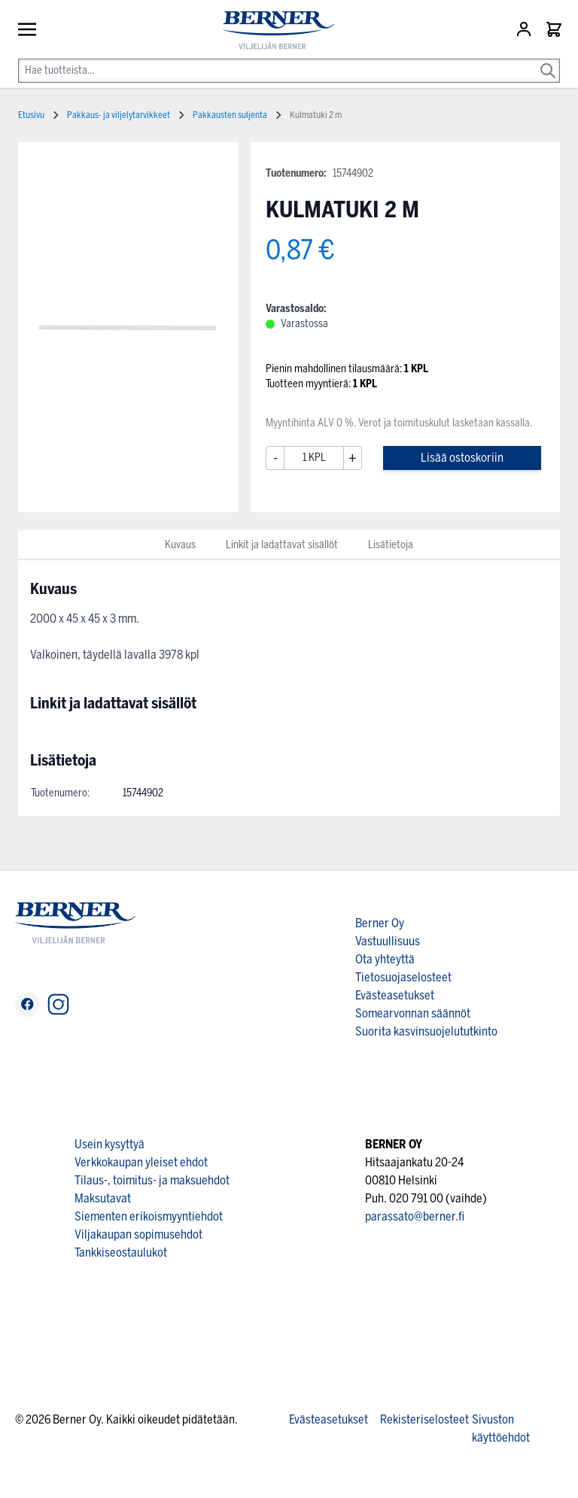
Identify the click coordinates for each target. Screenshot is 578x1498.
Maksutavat (103, 1198)
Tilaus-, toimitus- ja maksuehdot (152, 1180)
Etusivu (31, 115)
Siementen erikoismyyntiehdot (149, 1216)
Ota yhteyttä (385, 959)
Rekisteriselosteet (424, 1419)
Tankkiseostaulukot (121, 1252)
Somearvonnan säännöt (412, 1013)
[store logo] (272, 30)
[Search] (548, 60)
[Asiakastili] (525, 29)
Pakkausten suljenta (230, 115)
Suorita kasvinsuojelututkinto (426, 1031)
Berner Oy (379, 923)
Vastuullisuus (387, 941)
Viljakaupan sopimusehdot (138, 1234)
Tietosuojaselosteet (403, 977)
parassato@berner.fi (414, 1216)
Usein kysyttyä (109, 1144)
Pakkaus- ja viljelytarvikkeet (118, 115)
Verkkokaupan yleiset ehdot (141, 1162)
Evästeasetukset (394, 995)
